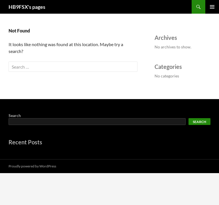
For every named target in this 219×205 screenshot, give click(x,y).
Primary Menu (212, 7)
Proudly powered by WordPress (32, 166)
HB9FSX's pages (27, 7)
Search (15, 115)
